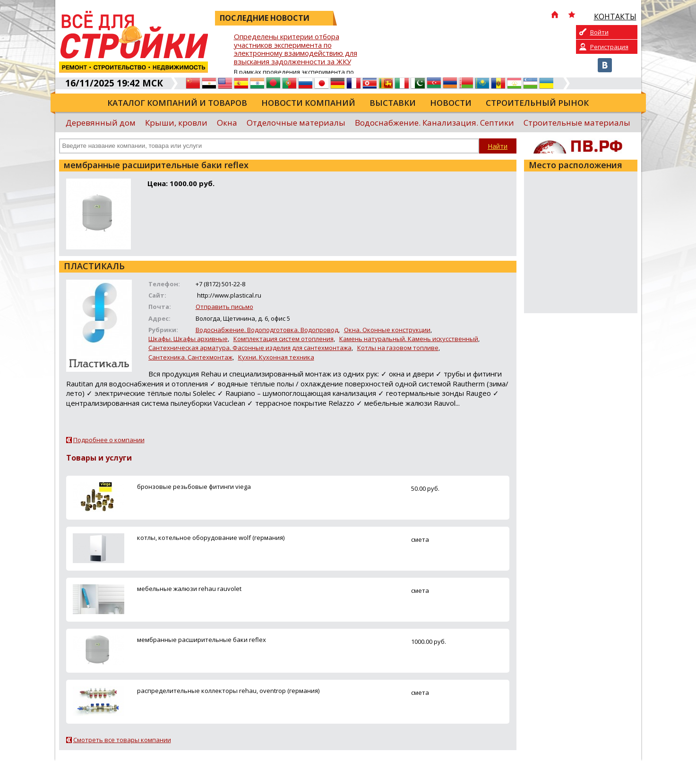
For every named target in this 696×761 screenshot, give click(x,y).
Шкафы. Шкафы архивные (188, 338)
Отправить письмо (224, 306)
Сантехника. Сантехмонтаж (190, 357)
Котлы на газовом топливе (397, 347)
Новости (451, 102)
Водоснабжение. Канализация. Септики (434, 122)
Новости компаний (308, 102)
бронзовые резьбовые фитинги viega (194, 486)
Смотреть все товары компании (122, 739)
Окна (227, 122)
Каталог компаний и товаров (177, 102)
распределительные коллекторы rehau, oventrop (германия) (228, 690)
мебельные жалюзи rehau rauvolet (189, 588)
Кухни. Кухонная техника (276, 357)
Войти (599, 32)
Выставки (392, 102)
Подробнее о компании (109, 440)
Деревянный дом (101, 122)
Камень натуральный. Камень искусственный (408, 338)
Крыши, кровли (176, 122)
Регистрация (609, 47)
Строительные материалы (577, 122)
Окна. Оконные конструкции (387, 329)
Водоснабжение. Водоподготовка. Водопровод (267, 329)
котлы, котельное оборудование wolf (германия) (210, 537)
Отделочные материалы (296, 122)
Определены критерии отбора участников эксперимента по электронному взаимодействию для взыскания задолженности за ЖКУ (295, 49)
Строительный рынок (537, 102)
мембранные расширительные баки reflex (201, 639)
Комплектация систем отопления (283, 338)
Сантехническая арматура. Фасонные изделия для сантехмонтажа (250, 347)
